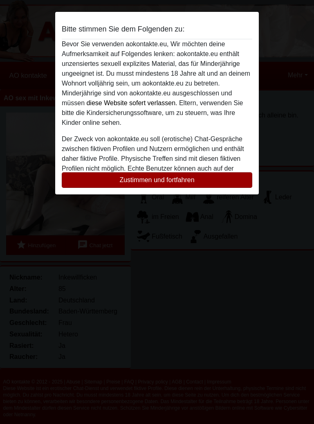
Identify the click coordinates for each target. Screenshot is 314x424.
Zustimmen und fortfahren (156, 179)
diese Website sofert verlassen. (131, 102)
